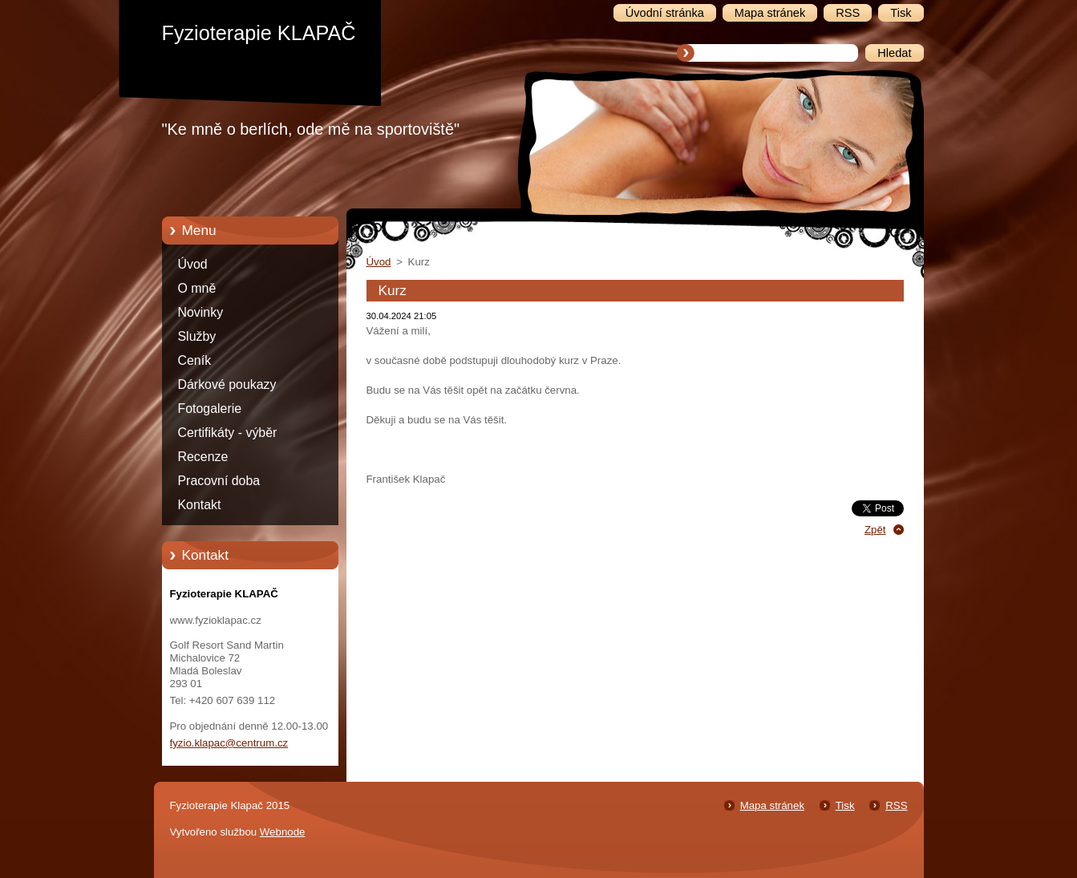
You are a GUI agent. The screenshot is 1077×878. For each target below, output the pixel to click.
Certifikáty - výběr (227, 432)
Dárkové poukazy (227, 384)
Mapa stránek (772, 805)
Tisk (845, 805)
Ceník (195, 360)
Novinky (201, 312)
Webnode (283, 832)
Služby (197, 336)
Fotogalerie (210, 408)
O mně (197, 288)
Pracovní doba (219, 481)
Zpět (875, 530)
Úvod (193, 264)
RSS (896, 805)
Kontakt (199, 505)
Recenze (203, 456)
